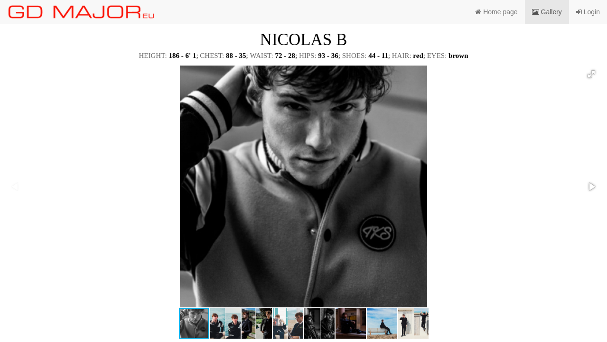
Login (588, 12)
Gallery (547, 12)
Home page (496, 12)
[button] (591, 74)
